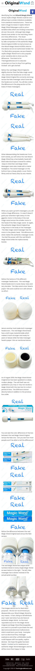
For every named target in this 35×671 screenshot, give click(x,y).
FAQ (23, 663)
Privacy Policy (11, 664)
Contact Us (10, 663)
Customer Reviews (9, 666)
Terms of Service (23, 664)
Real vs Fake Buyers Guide (24, 666)
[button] (2, 3)
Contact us (11, 644)
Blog (27, 663)
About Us (18, 663)
